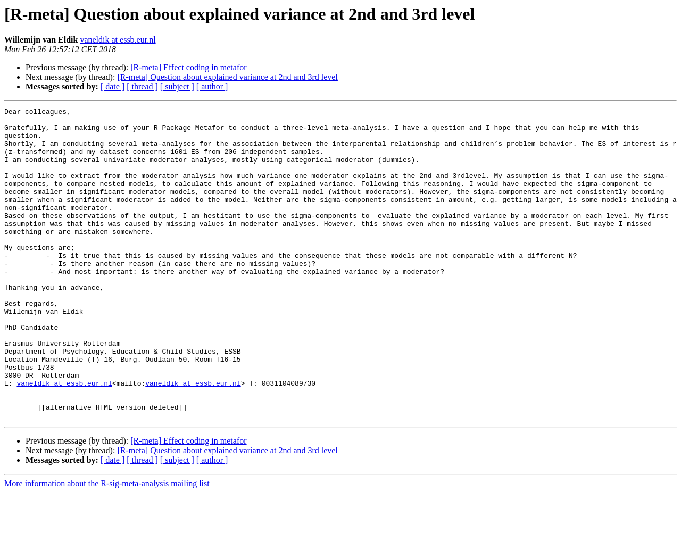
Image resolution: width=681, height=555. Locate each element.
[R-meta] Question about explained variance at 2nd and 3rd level (227, 76)
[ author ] (212, 86)
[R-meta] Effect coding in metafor (188, 67)
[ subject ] (177, 86)
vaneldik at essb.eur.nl (117, 39)
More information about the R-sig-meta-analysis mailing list (107, 545)
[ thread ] (142, 86)
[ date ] (112, 86)
